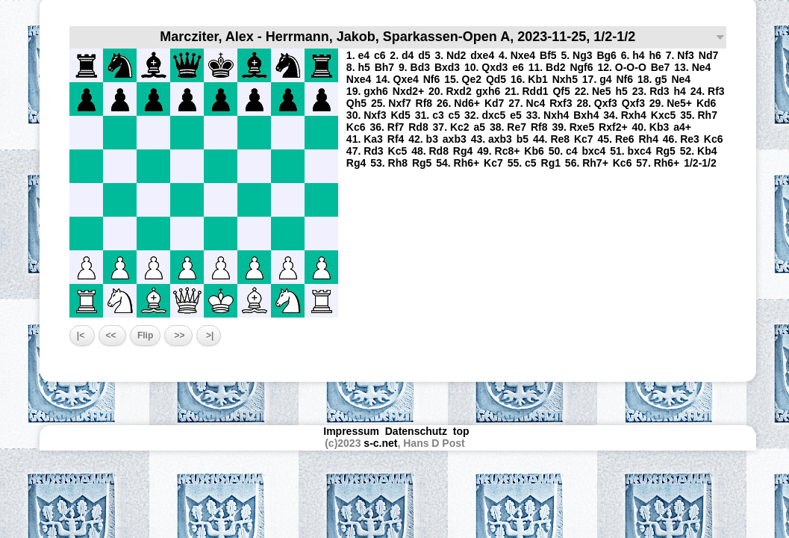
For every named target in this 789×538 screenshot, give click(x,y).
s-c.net (380, 443)
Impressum (351, 431)
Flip (145, 335)
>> (178, 335)
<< (112, 335)
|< (82, 335)
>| (209, 335)
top (463, 431)
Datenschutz (416, 431)
